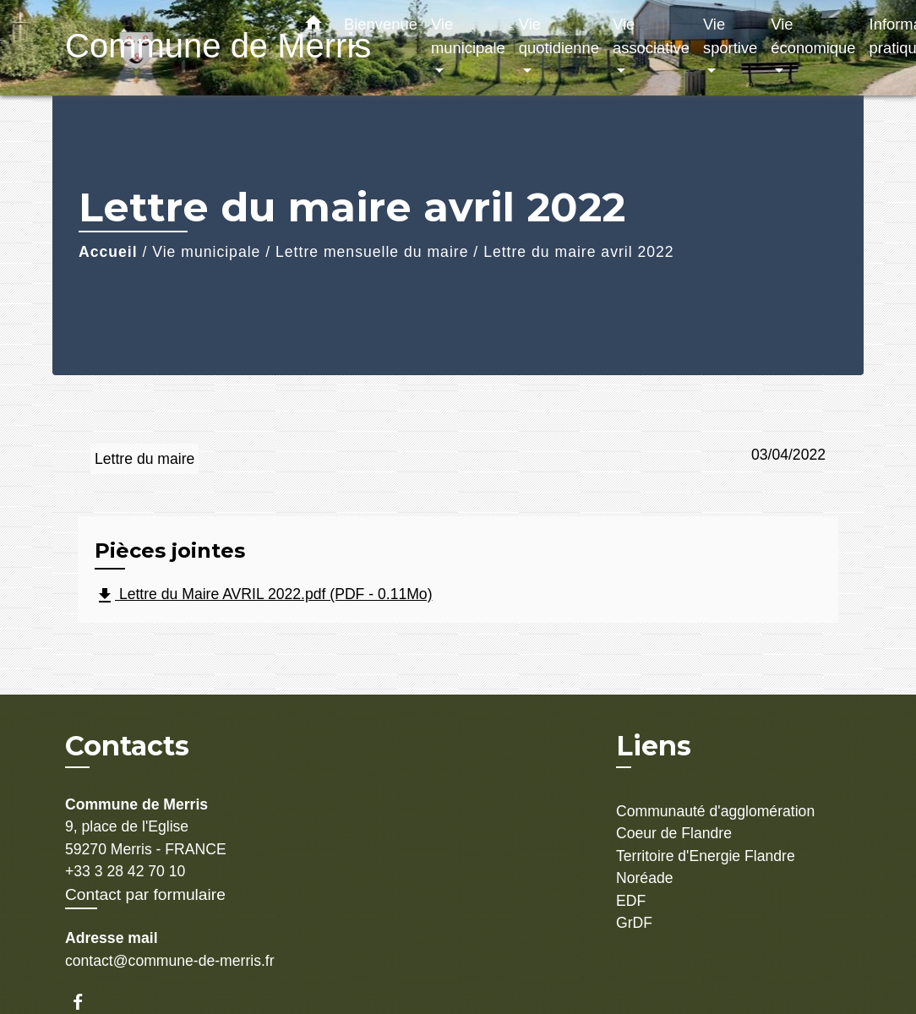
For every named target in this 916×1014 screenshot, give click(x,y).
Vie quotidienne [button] (559, 36)
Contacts (127, 746)
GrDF (634, 922)
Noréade (644, 878)
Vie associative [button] (651, 36)
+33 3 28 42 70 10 (125, 871)
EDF (631, 900)
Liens (653, 745)
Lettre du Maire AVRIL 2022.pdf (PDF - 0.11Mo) (264, 596)
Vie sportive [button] (730, 36)
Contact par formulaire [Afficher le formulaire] (145, 894)
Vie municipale (206, 251)
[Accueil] (170, 47)
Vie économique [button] (813, 36)
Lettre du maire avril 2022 (578, 251)
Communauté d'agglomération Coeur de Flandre (715, 822)
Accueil (108, 251)
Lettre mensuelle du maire (371, 251)
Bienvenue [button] (380, 24)
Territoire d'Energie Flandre (705, 856)
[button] (313, 26)
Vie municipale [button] (468, 36)
